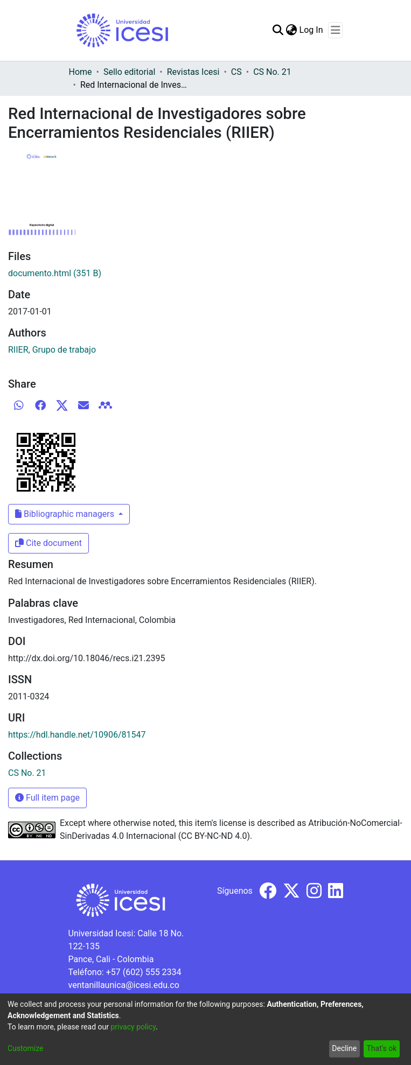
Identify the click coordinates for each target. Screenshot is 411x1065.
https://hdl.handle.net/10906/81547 (76, 735)
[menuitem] (291, 30)
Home (80, 72)
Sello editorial (129, 72)
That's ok (381, 1048)
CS (236, 72)
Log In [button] (311, 30)
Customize (25, 1048)
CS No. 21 (272, 72)
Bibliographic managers (65, 514)
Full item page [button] (47, 798)
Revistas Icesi (193, 72)
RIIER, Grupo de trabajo (52, 350)
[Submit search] (278, 30)
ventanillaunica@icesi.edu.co (123, 985)
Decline (344, 1048)
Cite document (48, 543)
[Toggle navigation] (335, 30)
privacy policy (133, 1026)
